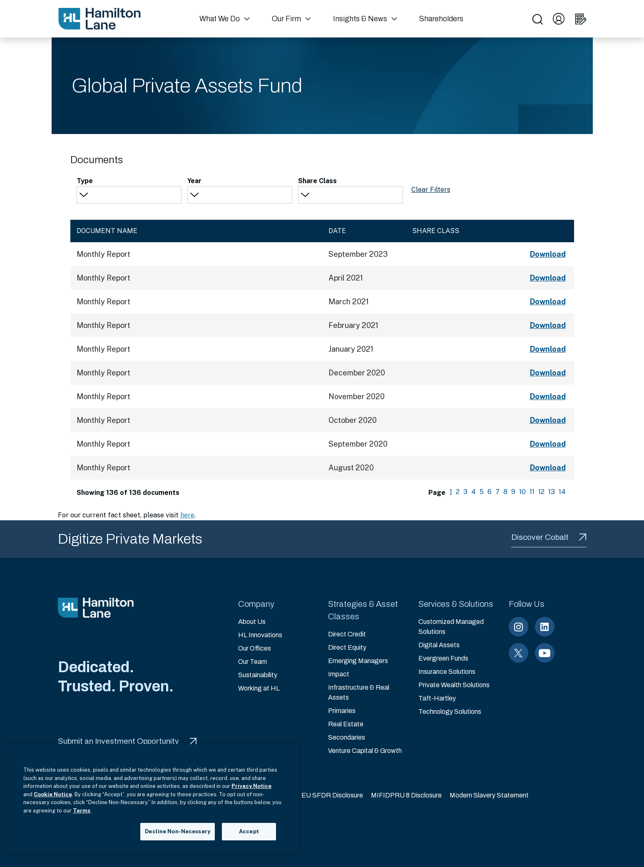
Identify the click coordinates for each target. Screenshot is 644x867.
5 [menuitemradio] (482, 492)
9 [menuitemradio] (513, 492)
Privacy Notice (251, 786)
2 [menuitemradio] (458, 492)
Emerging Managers (358, 660)
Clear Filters (430, 190)
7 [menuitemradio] (497, 492)
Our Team (252, 661)
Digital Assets (439, 644)
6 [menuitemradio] (489, 492)
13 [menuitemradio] (551, 492)
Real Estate (345, 724)
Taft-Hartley (437, 698)
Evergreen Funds (443, 658)
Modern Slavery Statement (489, 795)
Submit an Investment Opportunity (127, 741)
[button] (225, 18)
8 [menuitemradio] (505, 492)
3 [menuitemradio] (465, 492)
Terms (81, 810)
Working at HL (259, 688)
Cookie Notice (53, 794)
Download (548, 254)
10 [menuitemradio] (522, 492)
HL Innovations (260, 634)
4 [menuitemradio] (473, 492)
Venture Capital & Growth (365, 750)
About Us (252, 621)
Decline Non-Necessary (177, 831)
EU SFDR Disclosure (332, 795)
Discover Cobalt (549, 537)
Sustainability (257, 674)
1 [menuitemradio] (451, 492)
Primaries (342, 710)
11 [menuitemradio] (532, 492)
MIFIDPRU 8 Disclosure (406, 795)
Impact (338, 674)
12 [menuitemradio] (541, 492)
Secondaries (346, 737)
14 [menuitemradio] (562, 492)
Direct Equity (347, 647)
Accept (249, 831)
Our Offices (254, 648)
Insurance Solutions (446, 671)
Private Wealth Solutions (454, 684)
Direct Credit (347, 634)
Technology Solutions (449, 711)
